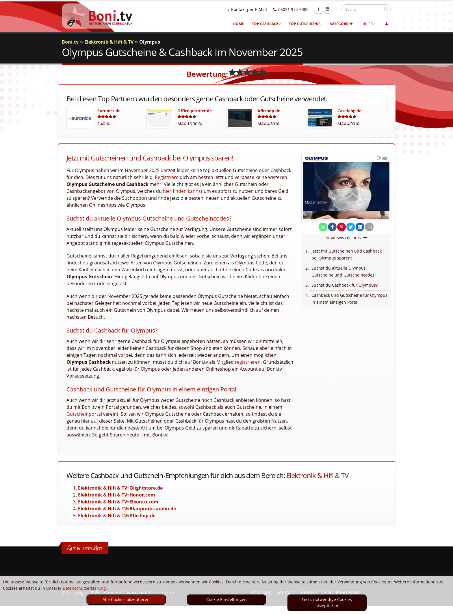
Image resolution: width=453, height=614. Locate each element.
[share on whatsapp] (323, 227)
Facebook (324, 9)
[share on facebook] (332, 227)
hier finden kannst (183, 191)
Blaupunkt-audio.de (152, 508)
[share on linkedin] (360, 227)
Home (238, 23)
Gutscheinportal (84, 414)
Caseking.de (349, 110)
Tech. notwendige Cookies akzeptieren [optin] (327, 603)
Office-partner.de (194, 110)
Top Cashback (266, 23)
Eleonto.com (143, 502)
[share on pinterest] (341, 227)
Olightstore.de (146, 488)
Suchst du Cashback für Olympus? (344, 285)
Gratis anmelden (84, 548)
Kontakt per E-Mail (252, 9)
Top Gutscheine (305, 23)
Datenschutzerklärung (84, 588)
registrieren (248, 362)
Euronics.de (108, 110)
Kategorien (342, 23)
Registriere (167, 177)
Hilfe (369, 23)
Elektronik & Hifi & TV (317, 475)
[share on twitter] (350, 227)
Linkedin (333, 9)
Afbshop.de (268, 110)
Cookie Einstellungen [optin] (226, 599)
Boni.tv (70, 42)
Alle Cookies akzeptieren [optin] (126, 599)
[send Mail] (369, 227)
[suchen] (385, 9)
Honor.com (142, 495)
